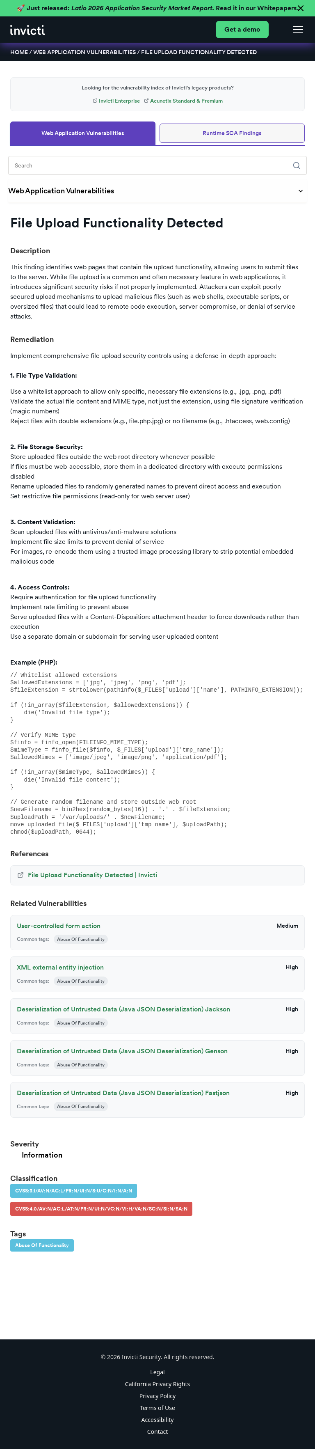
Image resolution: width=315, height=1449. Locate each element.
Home (19, 52)
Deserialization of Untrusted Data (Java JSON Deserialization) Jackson (123, 1009)
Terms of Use (157, 1408)
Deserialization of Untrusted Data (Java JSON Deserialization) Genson (122, 1051)
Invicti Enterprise (116, 101)
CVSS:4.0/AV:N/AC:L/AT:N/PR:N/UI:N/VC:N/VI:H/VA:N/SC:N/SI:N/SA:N (101, 1209)
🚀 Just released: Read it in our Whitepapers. (158, 8)
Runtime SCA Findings (232, 133)
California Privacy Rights (157, 1384)
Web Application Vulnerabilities (84, 52)
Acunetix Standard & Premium (183, 101)
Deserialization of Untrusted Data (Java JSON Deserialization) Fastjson (123, 1093)
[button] (296, 29)
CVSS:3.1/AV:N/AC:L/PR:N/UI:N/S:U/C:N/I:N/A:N (73, 1191)
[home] (27, 29)
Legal (157, 1372)
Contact (157, 1431)
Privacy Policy (157, 1396)
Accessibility (158, 1420)
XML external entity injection (60, 967)
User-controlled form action (58, 926)
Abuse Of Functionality (42, 1245)
